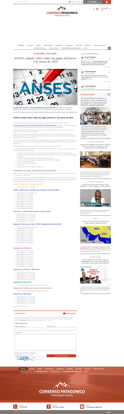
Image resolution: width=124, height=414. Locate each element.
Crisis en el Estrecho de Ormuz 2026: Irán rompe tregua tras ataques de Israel (95, 222)
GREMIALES (59, 45)
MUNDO (38, 45)
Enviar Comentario (61, 356)
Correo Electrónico (51, 326)
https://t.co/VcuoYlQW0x (100, 77)
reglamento (23, 320)
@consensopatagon (91, 54)
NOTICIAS (88, 45)
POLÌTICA (30, 45)
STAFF (16, 1)
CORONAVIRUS (48, 45)
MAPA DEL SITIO (23, 1)
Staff (85, 48)
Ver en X (107, 67)
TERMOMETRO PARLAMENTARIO (71, 48)
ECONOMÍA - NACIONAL (45, 53)
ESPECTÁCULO (54, 48)
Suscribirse (107, 1)
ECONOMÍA (69, 45)
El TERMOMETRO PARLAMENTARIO (95, 141)
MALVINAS (79, 45)
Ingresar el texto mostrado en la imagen (25, 353)
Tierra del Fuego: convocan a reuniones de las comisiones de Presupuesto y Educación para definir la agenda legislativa (94, 101)
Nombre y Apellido (20, 326)
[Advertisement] (62, 31)
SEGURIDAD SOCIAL (40, 48)
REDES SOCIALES (100, 45)
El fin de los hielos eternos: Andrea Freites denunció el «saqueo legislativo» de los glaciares (95, 185)
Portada (21, 45)
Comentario (18, 332)
